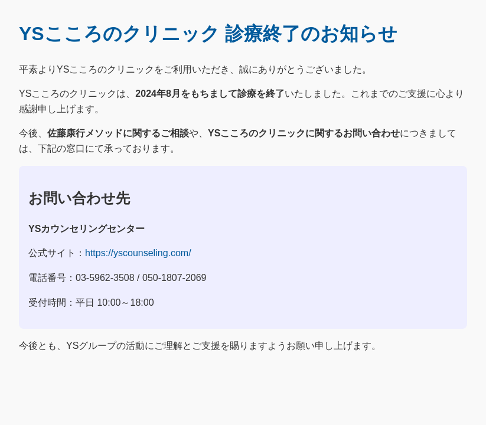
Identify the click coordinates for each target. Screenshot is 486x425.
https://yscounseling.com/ (138, 253)
